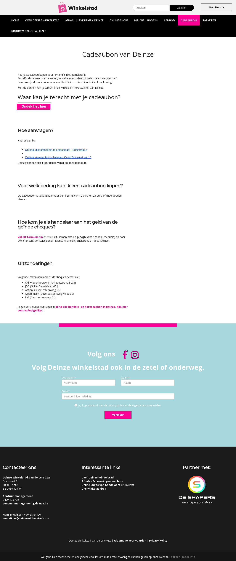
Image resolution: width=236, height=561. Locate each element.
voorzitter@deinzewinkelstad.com (26, 518)
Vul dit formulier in (30, 237)
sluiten (175, 556)
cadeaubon (189, 20)
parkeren (209, 20)
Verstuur (118, 415)
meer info (188, 556)
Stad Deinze (216, 7)
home (15, 20)
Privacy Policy (158, 540)
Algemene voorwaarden (130, 540)
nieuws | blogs (146, 20)
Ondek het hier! (34, 106)
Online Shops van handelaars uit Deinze (107, 485)
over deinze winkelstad (42, 20)
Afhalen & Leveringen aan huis (102, 481)
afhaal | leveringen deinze (84, 20)
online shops (119, 20)
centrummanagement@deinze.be (25, 503)
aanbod (169, 20)
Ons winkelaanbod (93, 488)
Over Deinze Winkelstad (97, 477)
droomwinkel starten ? (28, 31)
